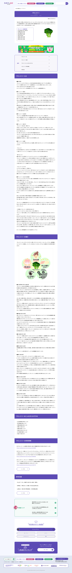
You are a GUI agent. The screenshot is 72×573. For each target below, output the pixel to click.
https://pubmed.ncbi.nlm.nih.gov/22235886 (26, 448)
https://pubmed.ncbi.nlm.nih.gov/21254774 (26, 465)
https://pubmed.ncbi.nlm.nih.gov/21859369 (26, 456)
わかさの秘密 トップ (18, 8)
